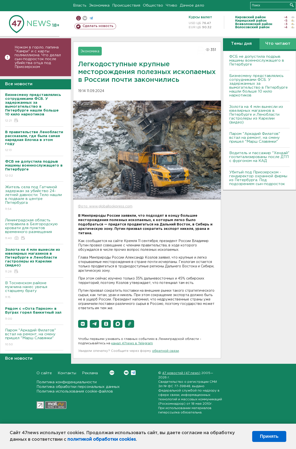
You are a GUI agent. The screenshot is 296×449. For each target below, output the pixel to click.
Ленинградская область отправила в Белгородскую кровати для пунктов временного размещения (34, 229)
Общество (153, 5)
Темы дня (241, 44)
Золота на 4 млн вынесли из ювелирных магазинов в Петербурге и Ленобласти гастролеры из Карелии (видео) (256, 114)
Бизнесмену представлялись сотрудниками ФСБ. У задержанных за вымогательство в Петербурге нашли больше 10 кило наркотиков (258, 85)
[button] (82, 324)
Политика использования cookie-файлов (75, 391)
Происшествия (126, 5)
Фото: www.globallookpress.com (105, 206)
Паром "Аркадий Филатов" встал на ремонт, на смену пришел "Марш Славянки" (34, 337)
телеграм (91, 18)
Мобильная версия (78, 18)
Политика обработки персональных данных (78, 386)
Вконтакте (112, 372)
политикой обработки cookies (101, 439)
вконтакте (85, 18)
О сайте (44, 373)
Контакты (67, 373)
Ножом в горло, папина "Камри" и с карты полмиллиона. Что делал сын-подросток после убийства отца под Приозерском (38, 57)
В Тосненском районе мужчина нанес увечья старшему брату (34, 290)
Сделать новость (98, 26)
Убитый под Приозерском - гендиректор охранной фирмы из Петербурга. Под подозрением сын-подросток (258, 178)
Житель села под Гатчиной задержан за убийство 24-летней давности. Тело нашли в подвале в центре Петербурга (34, 198)
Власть (79, 5)
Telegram (133, 372)
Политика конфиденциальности (67, 382)
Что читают (277, 44)
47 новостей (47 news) (181, 373)
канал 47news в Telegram (132, 343)
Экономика (99, 5)
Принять (269, 436)
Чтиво (171, 5)
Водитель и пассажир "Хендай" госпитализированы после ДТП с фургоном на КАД (259, 156)
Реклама (90, 373)
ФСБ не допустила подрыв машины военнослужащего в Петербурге (256, 60)
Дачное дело (192, 5)
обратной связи (165, 351)
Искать (292, 5)
